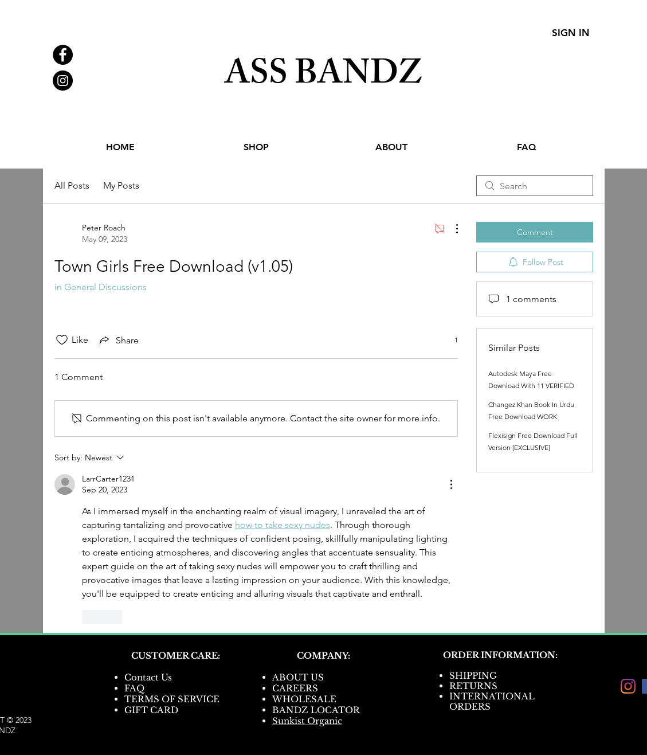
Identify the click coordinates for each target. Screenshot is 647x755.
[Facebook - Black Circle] (63, 55)
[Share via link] (118, 340)
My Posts (121, 185)
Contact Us (148, 677)
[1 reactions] (450, 340)
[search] (534, 185)
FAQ (134, 688)
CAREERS (295, 688)
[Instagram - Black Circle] (63, 81)
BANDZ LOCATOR (317, 710)
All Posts (71, 185)
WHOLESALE (304, 699)
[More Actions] (451, 229)
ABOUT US (298, 677)
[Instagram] (628, 686)
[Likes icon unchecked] (61, 340)
